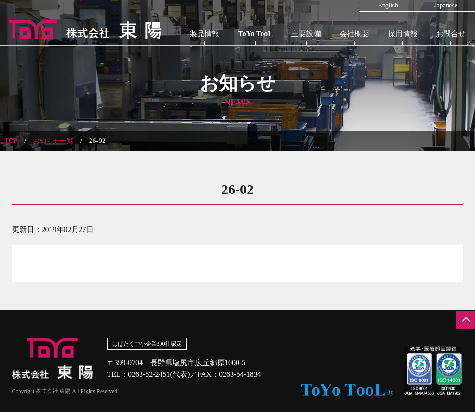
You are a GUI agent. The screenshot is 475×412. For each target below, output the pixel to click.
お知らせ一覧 (53, 140)
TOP (11, 140)
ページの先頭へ (465, 320)
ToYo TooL (255, 34)
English (388, 5)
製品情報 (204, 34)
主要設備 (306, 34)
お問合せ (451, 34)
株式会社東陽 (81, 29)
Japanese (445, 5)
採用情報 (402, 34)
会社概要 (354, 34)
